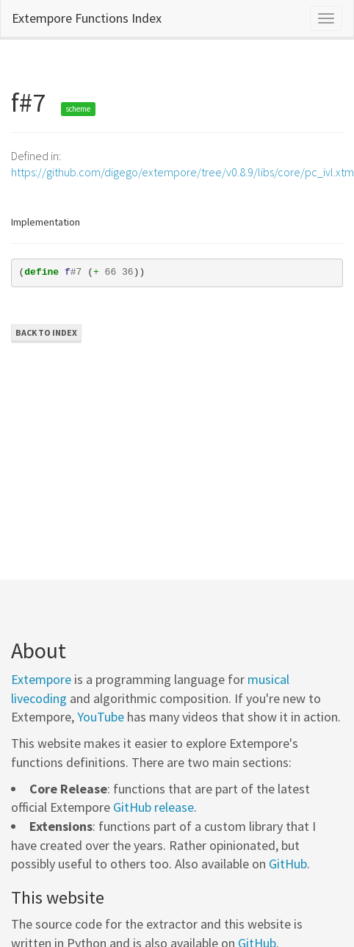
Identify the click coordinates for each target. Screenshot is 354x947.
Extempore (41, 679)
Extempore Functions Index (87, 18)
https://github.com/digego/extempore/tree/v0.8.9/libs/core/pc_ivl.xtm (182, 172)
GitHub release (153, 807)
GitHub (288, 863)
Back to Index (46, 332)
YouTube (100, 716)
